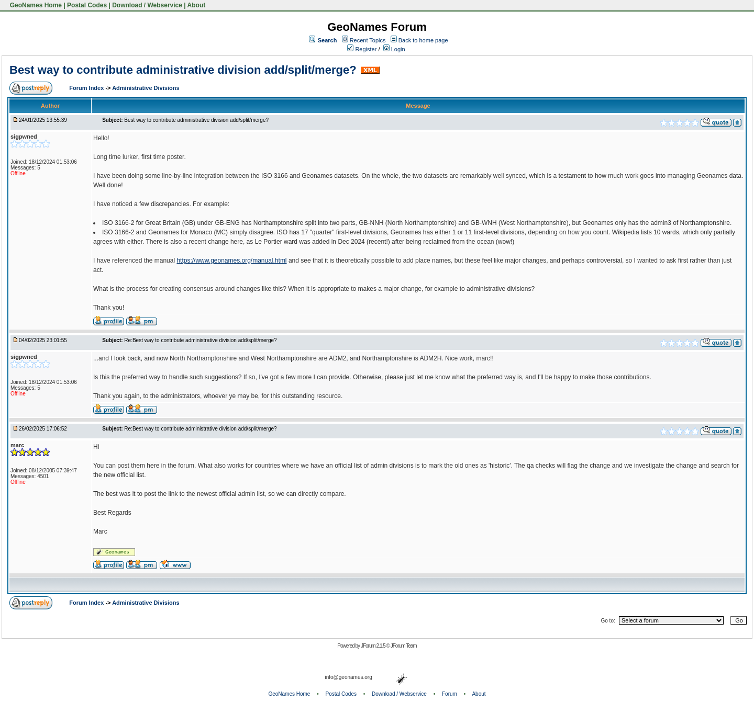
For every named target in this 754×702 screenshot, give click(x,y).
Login (394, 49)
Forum (449, 694)
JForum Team (404, 646)
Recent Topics (368, 40)
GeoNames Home (35, 5)
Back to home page (423, 40)
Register (361, 49)
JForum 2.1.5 (373, 646)
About (196, 5)
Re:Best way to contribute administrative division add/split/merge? (200, 340)
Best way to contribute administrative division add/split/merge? (183, 69)
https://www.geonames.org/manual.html (231, 260)
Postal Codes (87, 5)
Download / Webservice (147, 5)
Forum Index (87, 88)
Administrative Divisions (145, 88)
